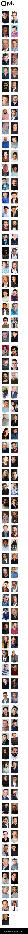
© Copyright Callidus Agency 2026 (14, 931)
